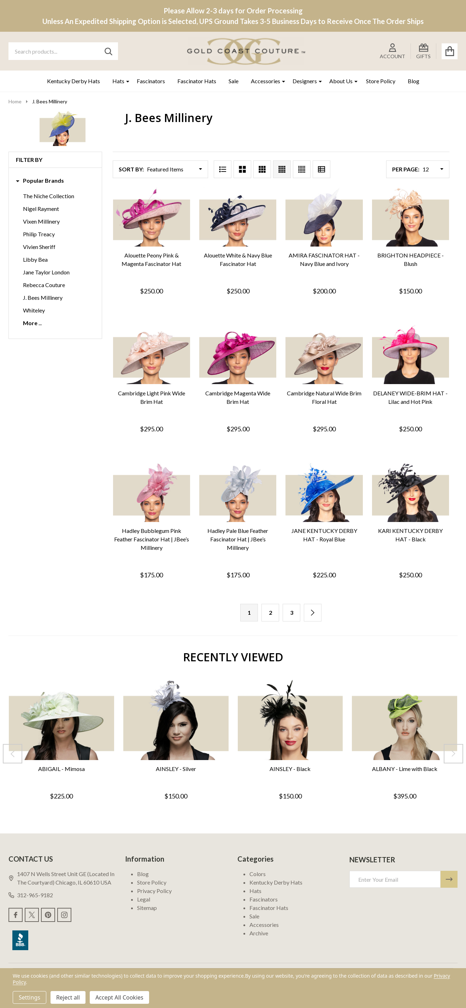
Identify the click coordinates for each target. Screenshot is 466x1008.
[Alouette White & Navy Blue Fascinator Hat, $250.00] (237, 217)
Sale (233, 81)
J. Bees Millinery (43, 297)
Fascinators (151, 81)
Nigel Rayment (41, 208)
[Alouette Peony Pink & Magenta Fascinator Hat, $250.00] (151, 217)
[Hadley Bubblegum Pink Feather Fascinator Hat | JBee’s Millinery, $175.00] (151, 492)
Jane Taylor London (46, 272)
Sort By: (131, 169)
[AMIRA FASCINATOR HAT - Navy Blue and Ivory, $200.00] (323, 217)
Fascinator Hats (196, 81)
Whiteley (34, 310)
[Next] (313, 612)
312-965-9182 (30, 895)
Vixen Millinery (41, 221)
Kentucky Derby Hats (73, 81)
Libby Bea (35, 259)
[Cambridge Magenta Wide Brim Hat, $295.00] (237, 354)
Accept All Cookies (119, 997)
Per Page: (405, 169)
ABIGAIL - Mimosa (61, 768)
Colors (257, 873)
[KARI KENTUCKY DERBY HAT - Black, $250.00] (410, 492)
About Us (341, 81)
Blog (413, 81)
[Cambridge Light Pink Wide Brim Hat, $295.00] (151, 354)
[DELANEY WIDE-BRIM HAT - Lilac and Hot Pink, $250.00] (410, 354)
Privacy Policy (154, 890)
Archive (258, 933)
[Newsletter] (449, 879)
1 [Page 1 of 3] (249, 612)
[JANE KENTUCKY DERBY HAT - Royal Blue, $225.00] (323, 492)
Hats (118, 81)
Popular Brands (40, 180)
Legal (143, 899)
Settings (29, 997)
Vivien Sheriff (39, 246)
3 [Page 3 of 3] (291, 612)
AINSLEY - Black (290, 768)
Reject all (68, 997)
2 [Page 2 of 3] (270, 612)
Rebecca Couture (44, 284)
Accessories (265, 81)
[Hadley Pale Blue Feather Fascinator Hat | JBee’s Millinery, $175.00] (237, 492)
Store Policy (380, 81)
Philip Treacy (39, 234)
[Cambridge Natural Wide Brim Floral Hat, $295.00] (323, 354)
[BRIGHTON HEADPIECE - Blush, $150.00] (410, 217)
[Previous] (12, 753)
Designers (305, 81)
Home (15, 101)
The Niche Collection (48, 196)
